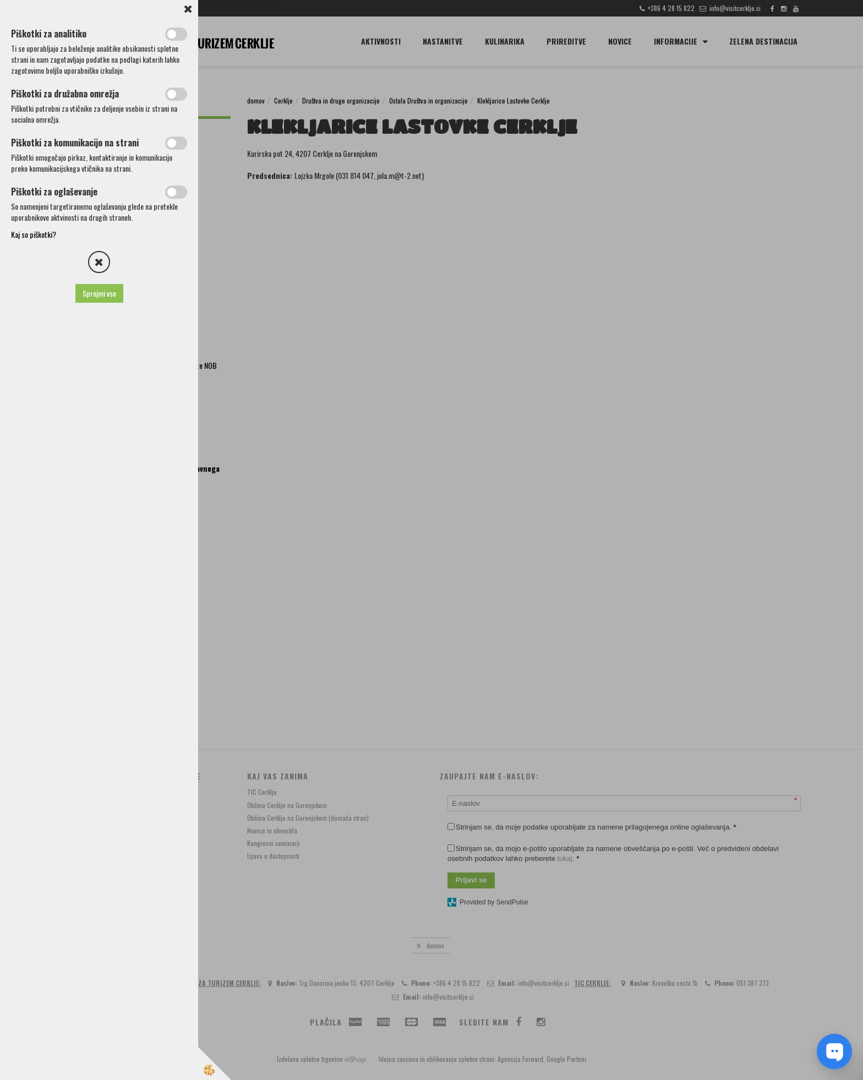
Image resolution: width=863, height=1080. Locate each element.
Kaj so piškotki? (33, 234)
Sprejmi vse (99, 293)
